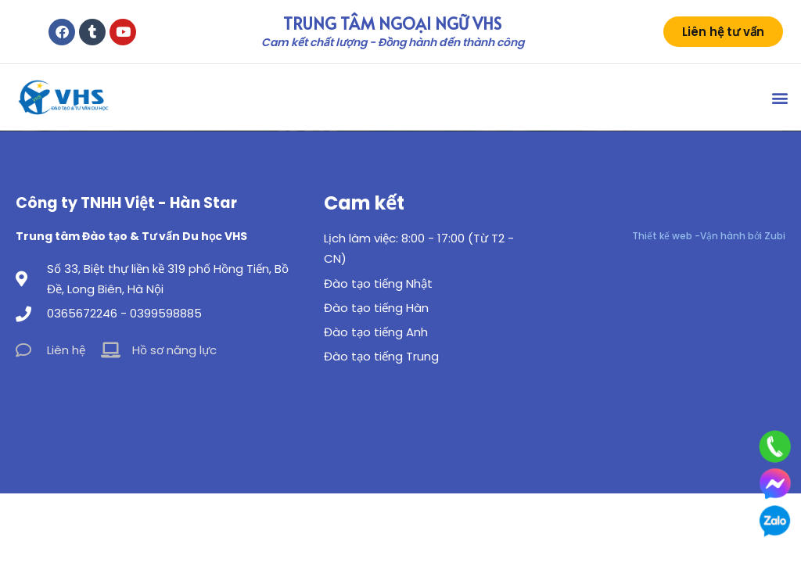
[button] (780, 97)
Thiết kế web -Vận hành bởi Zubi (708, 235)
